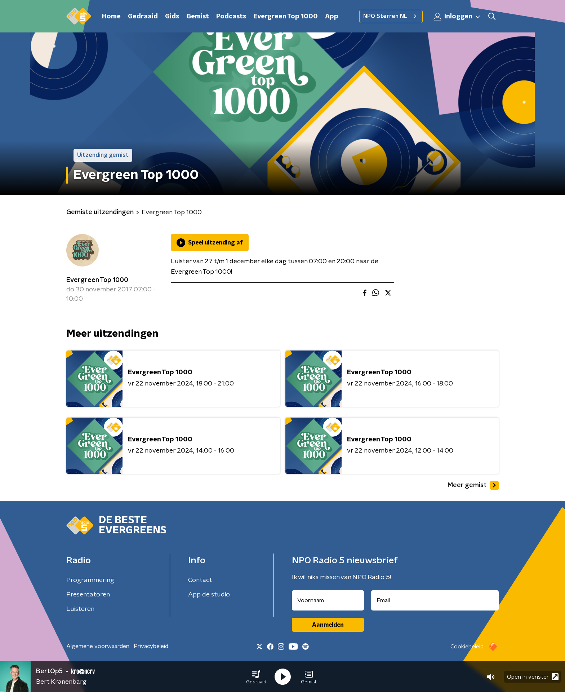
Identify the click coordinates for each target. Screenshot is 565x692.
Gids (172, 16)
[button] (256, 676)
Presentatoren (88, 594)
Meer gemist (473, 485)
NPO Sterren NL (391, 16)
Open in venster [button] (533, 676)
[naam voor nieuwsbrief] (328, 600)
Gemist (197, 16)
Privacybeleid (151, 646)
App (331, 16)
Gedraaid (143, 16)
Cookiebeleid (467, 646)
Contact (200, 580)
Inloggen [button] (457, 17)
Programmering (90, 580)
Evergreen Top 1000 (285, 16)
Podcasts (231, 16)
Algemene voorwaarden (97, 646)
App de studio (209, 594)
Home (111, 16)
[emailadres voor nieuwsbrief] (435, 600)
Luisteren (80, 609)
